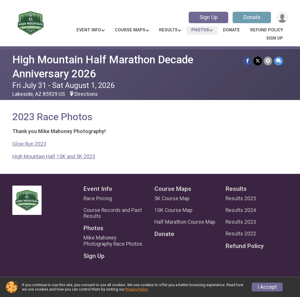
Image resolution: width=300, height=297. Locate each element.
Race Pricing (97, 198)
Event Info (88, 30)
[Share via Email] (268, 61)
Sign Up (209, 17)
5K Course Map (172, 198)
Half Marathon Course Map (184, 222)
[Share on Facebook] (247, 61)
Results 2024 (241, 210)
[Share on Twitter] (257, 61)
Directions (86, 94)
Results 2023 (241, 222)
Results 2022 (241, 234)
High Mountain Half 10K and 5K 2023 (53, 156)
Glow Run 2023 (29, 144)
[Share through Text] (278, 61)
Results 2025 (241, 198)
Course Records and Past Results (112, 213)
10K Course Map (173, 210)
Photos (200, 30)
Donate (251, 17)
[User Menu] (282, 17)
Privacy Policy (136, 289)
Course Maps (130, 30)
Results (168, 30)
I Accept (267, 287)
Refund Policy (266, 30)
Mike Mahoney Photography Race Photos (112, 241)
